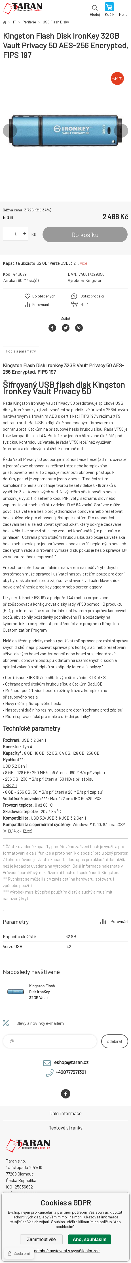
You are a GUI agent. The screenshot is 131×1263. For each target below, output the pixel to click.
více (83, 263)
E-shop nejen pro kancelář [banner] (22, 10)
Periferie (29, 22)
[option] (65, 130)
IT (14, 22)
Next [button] (121, 131)
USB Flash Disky (56, 22)
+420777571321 (71, 1072)
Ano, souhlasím (89, 1239)
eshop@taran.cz (71, 1062)
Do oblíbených (43, 296)
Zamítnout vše (41, 1239)
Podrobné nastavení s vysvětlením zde (65, 1251)
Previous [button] (10, 131)
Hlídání (86, 304)
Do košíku (85, 234)
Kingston (93, 280)
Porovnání (40, 304)
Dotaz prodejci (92, 296)
